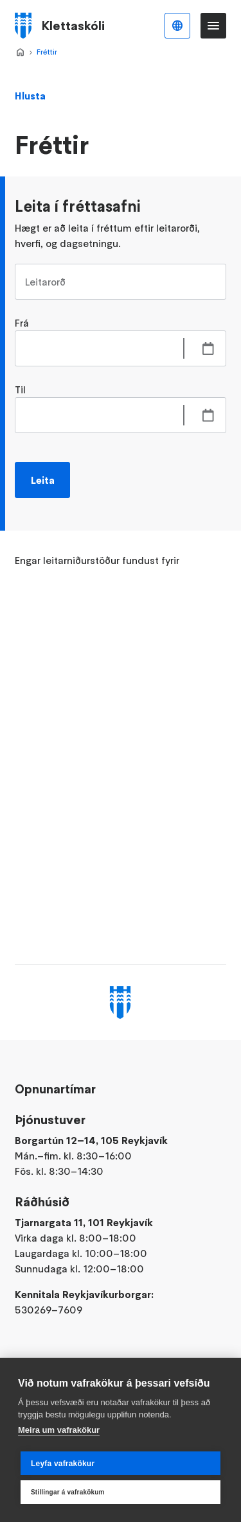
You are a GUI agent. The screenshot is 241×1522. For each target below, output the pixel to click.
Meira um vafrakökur (59, 1430)
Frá (22, 322)
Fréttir (47, 51)
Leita (43, 480)
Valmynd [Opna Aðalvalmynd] (213, 25)
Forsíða (20, 52)
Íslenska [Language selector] (177, 25)
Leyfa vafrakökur (62, 1463)
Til (20, 389)
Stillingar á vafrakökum (68, 1492)
